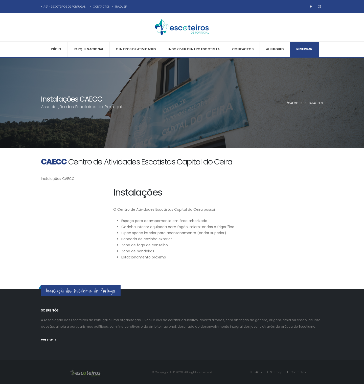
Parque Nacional (89, 49)
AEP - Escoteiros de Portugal (63, 7)
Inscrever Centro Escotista (194, 49)
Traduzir (119, 7)
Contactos (100, 7)
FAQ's (257, 372)
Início (56, 49)
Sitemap (275, 372)
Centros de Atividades (136, 49)
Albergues (275, 49)
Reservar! (304, 49)
